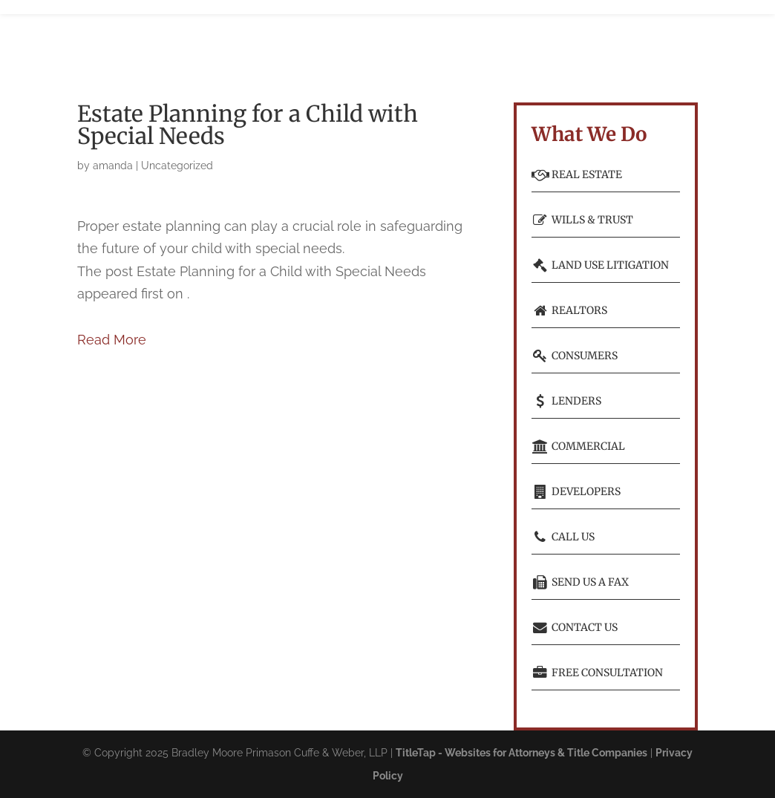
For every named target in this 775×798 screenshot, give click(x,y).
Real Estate (577, 174)
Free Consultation (568, 37)
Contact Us (575, 627)
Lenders (566, 401)
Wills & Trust (582, 219)
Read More (111, 339)
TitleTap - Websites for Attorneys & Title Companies (521, 753)
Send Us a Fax (580, 582)
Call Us (563, 536)
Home (181, 37)
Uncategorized (177, 165)
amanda (113, 165)
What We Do (295, 37)
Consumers (575, 355)
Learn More (484, 37)
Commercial (578, 446)
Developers (576, 491)
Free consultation (597, 672)
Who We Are (225, 37)
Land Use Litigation (600, 265)
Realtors (569, 310)
